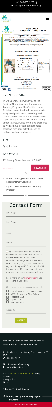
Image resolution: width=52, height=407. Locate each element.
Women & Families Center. (22, 373)
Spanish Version (8, 168)
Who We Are (8, 340)
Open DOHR (16, 299)
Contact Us (32, 344)
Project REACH (18, 296)
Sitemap (22, 344)
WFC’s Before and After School (25, 294)
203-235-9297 (27, 2)
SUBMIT (21, 320)
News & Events (10, 344)
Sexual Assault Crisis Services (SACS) (27, 291)
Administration (17, 302)
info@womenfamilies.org (28, 5)
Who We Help (22, 340)
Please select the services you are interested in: (25, 287)
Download (40, 167)
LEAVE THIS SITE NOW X (26, 404)
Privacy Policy (30, 278)
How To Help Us (36, 340)
